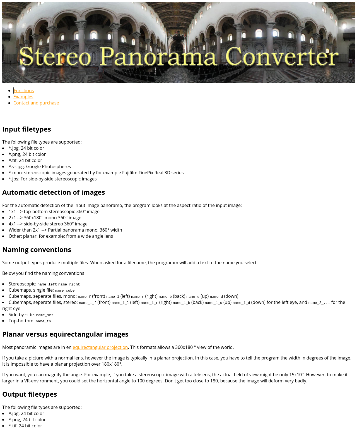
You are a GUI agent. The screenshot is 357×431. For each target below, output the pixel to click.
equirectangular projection (100, 347)
